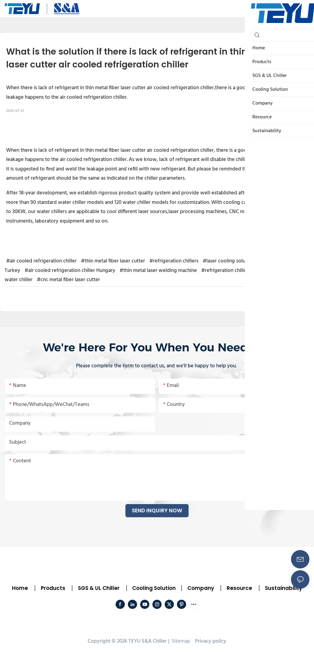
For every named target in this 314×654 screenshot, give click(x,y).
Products (52, 588)
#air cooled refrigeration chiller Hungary (70, 270)
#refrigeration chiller (224, 270)
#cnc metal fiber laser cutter (68, 280)
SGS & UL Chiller (99, 588)
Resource (239, 588)
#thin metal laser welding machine (158, 270)
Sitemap (180, 641)
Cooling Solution (154, 588)
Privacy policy (210, 641)
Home (20, 588)
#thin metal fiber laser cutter (113, 261)
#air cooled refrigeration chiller (41, 261)
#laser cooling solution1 (229, 261)
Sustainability (283, 588)
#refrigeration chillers (173, 261)
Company (200, 588)
